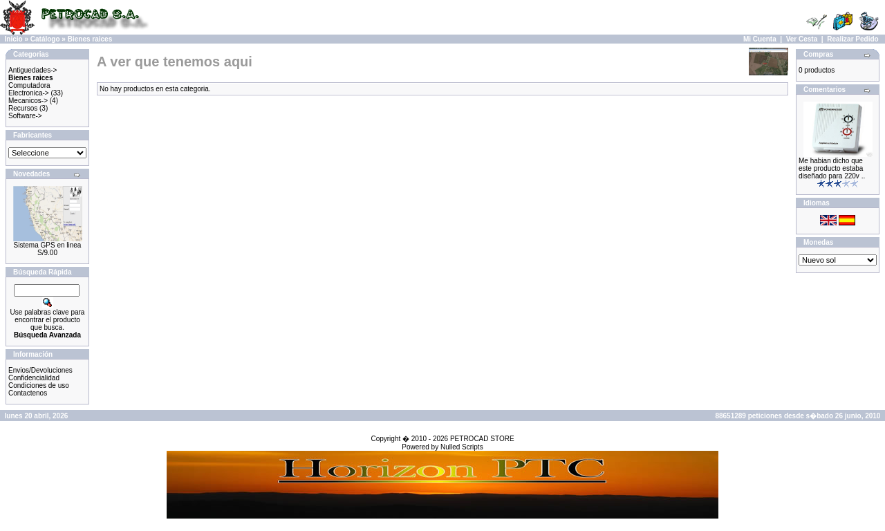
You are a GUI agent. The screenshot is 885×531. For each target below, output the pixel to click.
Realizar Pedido (852, 39)
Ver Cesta (802, 39)
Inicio (14, 39)
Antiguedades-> (32, 70)
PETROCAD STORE (482, 438)
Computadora (29, 85)
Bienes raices (90, 39)
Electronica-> (28, 93)
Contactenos (27, 393)
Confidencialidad (33, 378)
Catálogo (45, 39)
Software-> (25, 116)
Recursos (22, 108)
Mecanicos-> (28, 100)
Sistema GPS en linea (48, 245)
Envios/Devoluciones (40, 370)
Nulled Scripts (461, 447)
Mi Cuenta (759, 39)
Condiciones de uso (38, 385)
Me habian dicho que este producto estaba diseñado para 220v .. (832, 168)
